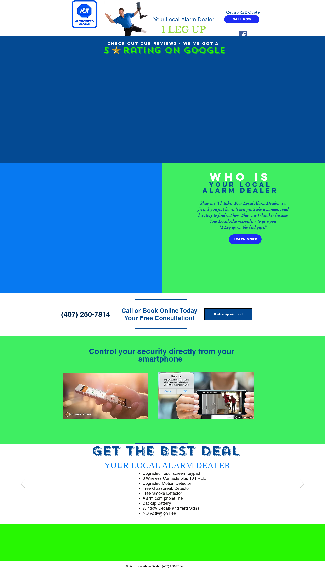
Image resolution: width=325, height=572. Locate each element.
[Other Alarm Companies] (161, 516)
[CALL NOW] (241, 19)
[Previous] (23, 484)
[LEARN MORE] (245, 239)
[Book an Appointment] (228, 314)
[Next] (302, 484)
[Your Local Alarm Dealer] (164, 515)
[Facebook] (243, 35)
